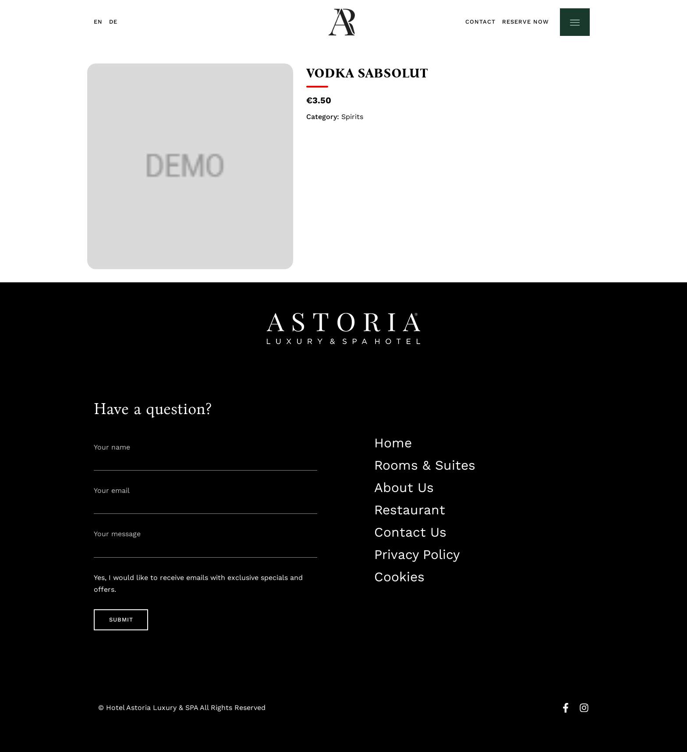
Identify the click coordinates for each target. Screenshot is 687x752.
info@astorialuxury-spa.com (418, 620)
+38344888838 (395, 604)
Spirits (352, 116)
